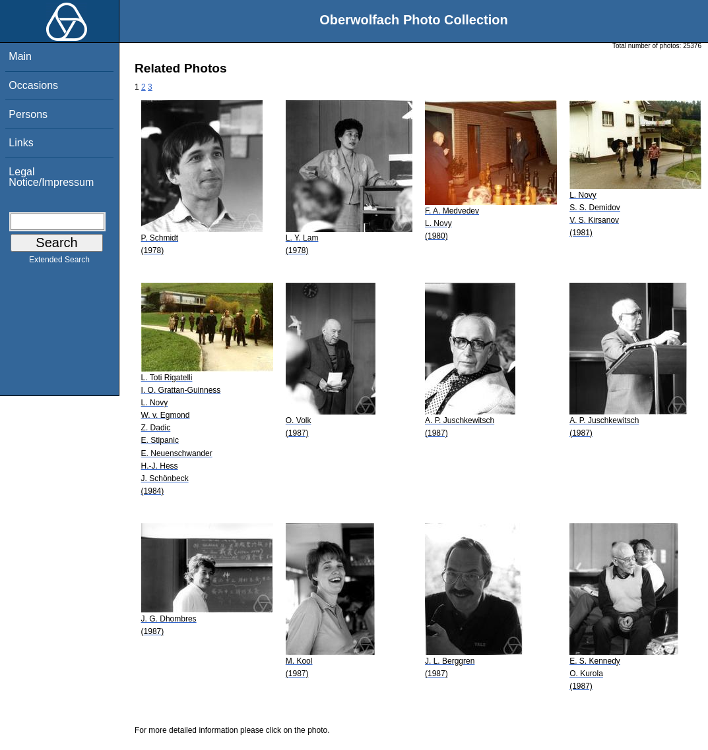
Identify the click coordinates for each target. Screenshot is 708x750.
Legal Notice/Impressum (51, 177)
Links (21, 142)
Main (20, 56)
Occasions (33, 85)
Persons (28, 114)
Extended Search (59, 262)
